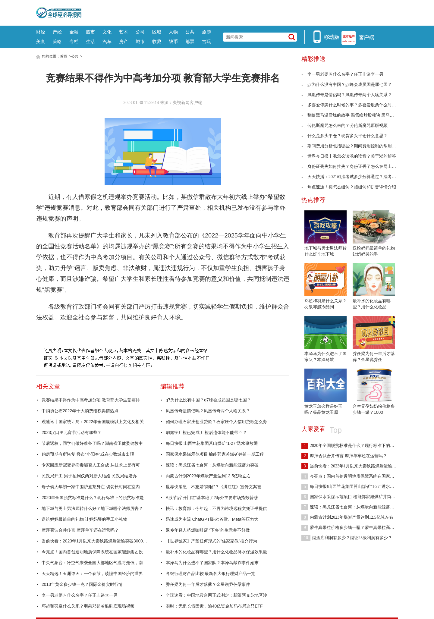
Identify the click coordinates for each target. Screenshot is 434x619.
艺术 (123, 31)
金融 (73, 31)
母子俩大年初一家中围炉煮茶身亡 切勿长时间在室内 (91, 486)
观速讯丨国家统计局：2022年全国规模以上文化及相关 (93, 421)
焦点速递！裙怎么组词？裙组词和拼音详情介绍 (348, 187)
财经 (40, 31)
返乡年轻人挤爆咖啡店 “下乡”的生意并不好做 (208, 530)
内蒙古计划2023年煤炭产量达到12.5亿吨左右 (208, 475)
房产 (123, 41)
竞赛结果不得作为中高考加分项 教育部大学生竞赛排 (91, 399)
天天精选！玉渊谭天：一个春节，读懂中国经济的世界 (92, 573)
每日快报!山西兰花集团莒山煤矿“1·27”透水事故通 (212, 443)
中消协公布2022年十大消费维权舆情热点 (80, 410)
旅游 (206, 31)
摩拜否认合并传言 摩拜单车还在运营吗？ (80, 530)
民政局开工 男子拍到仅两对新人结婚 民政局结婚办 (89, 475)
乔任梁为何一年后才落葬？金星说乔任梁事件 (208, 584)
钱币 (173, 41)
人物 (173, 31)
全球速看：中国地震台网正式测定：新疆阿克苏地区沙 (216, 595)
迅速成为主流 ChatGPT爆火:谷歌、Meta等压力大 (212, 519)
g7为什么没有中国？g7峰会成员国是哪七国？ (208, 399)
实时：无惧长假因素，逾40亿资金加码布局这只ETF (214, 606)
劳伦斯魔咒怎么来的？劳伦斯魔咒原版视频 (344, 125)
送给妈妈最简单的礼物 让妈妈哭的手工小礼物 (84, 519)
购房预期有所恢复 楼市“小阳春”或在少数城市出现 (88, 454)
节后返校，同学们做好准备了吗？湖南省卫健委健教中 (92, 443)
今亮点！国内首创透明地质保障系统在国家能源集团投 (92, 551)
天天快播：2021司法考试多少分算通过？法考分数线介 (355, 176)
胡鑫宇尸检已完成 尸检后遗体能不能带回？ (206, 432)
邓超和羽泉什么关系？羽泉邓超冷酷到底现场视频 (88, 606)
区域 (156, 31)
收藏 (156, 41)
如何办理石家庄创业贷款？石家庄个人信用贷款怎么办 (216, 421)
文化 (107, 31)
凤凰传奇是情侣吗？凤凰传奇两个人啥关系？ (208, 410)
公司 (140, 31)
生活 (90, 41)
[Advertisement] (239, 12)
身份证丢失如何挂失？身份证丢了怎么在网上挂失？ (352, 166)
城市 (140, 41)
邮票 (189, 41)
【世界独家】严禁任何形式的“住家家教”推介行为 (211, 541)
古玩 (206, 41)
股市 (90, 31)
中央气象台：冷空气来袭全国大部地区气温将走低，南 (92, 562)
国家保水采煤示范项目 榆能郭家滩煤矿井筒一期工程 (215, 454)
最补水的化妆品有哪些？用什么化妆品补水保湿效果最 (216, 551)
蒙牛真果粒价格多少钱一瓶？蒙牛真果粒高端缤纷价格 (356, 527)
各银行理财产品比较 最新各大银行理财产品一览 (211, 573)
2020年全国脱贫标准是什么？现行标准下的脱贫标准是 (93, 497)
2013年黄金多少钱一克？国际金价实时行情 (82, 584)
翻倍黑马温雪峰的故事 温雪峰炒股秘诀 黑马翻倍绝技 (354, 115)
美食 (40, 41)
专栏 (73, 41)
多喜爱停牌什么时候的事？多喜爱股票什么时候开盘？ (355, 105)
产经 (57, 31)
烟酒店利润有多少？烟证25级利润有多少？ (346, 538)
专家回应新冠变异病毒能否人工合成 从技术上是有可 (91, 465)
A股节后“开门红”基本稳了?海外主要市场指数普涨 (212, 497)
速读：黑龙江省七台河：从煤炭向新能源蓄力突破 (212, 465)
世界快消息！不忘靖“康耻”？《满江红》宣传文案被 (213, 486)
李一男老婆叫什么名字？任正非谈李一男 (80, 595)
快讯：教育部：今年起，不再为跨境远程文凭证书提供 (216, 508)
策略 (57, 41)
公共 (189, 31)
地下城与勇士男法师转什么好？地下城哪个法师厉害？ (92, 508)
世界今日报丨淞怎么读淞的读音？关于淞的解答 (348, 156)
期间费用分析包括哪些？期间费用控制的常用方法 (350, 146)
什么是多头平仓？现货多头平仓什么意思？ (344, 136)
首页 (63, 56)
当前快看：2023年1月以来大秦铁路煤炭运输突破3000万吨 (96, 541)
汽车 (107, 41)
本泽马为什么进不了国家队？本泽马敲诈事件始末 (212, 562)
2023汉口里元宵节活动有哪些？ (72, 432)
